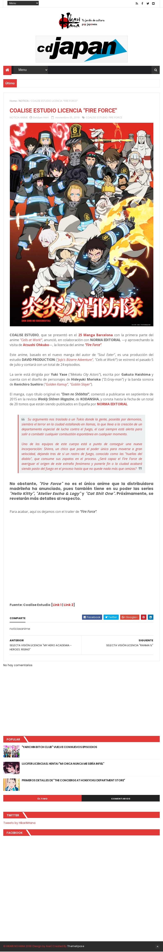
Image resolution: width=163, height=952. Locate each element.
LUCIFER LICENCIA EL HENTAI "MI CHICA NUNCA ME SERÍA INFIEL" (63, 764)
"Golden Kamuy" (56, 384)
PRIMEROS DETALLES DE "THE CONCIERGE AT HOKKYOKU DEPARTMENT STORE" (73, 780)
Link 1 (57, 605)
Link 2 (68, 605)
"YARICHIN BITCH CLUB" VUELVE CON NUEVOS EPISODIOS (59, 747)
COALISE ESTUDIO (97, 117)
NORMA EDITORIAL (112, 404)
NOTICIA (24, 101)
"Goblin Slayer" (80, 384)
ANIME (24, 117)
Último (42, 798)
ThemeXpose (75, 946)
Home (13, 101)
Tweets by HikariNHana (19, 823)
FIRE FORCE (115, 117)
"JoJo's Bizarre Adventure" (75, 360)
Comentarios (120, 798)
